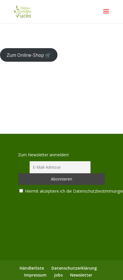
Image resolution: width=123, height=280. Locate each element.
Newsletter (81, 275)
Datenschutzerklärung (74, 268)
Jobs (58, 275)
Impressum (35, 275)
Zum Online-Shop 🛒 (29, 55)
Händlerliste (32, 268)
